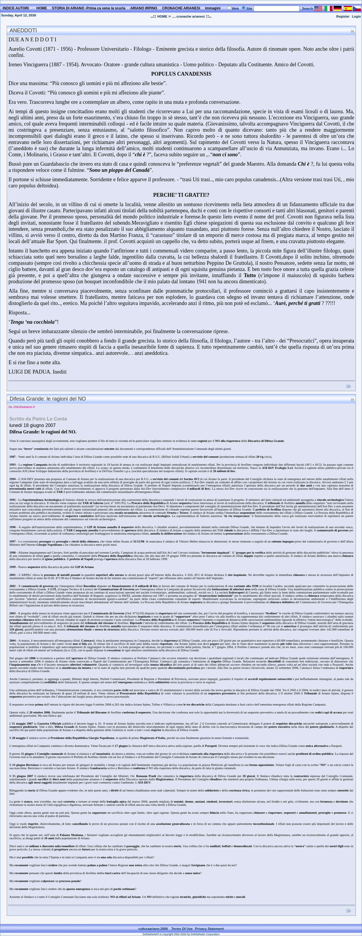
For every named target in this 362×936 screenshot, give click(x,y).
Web (235, 8)
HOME (162, 16)
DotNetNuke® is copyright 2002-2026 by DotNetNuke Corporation (181, 934)
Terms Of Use (182, 928)
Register (342, 16)
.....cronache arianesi (188, 16)
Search (307, 8)
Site (249, 8)
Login (356, 16)
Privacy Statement (209, 928)
